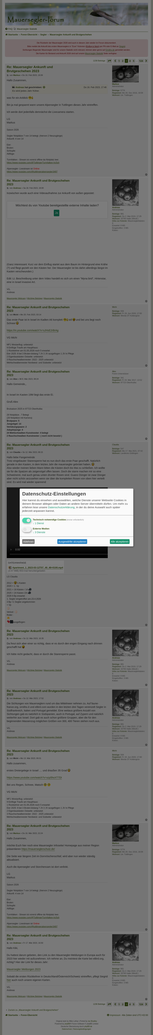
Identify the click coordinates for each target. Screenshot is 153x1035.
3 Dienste (39, 532)
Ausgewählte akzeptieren (72, 541)
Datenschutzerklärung (61, 507)
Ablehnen (28, 541)
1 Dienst (38, 523)
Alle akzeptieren (120, 541)
